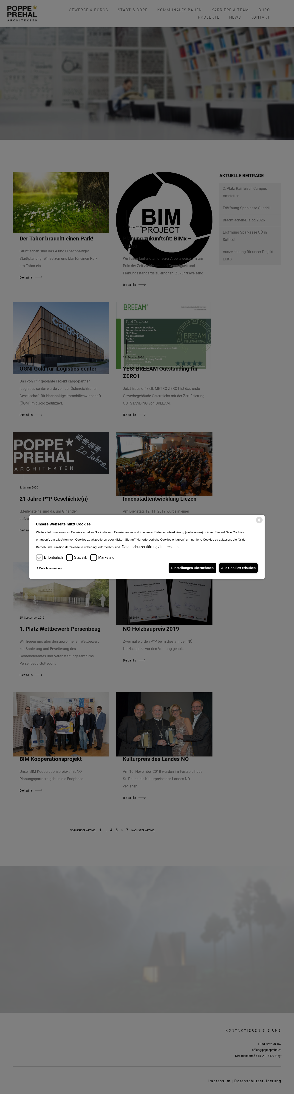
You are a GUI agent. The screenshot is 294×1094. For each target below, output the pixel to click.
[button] (50, 568)
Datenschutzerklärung (140, 547)
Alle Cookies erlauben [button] (237, 568)
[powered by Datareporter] (259, 523)
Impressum (169, 547)
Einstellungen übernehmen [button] (190, 568)
